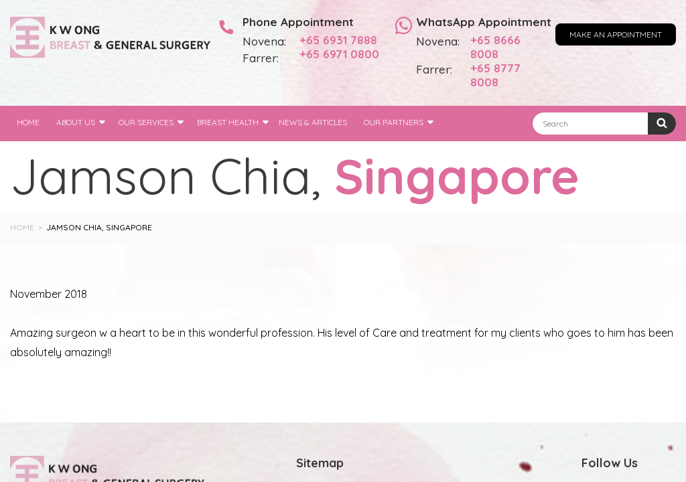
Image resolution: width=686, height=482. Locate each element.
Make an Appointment (615, 34)
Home (28, 122)
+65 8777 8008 (495, 75)
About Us (75, 122)
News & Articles (313, 122)
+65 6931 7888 (338, 40)
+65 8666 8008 (495, 47)
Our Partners (393, 122)
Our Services (146, 122)
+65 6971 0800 (339, 54)
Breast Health (228, 122)
